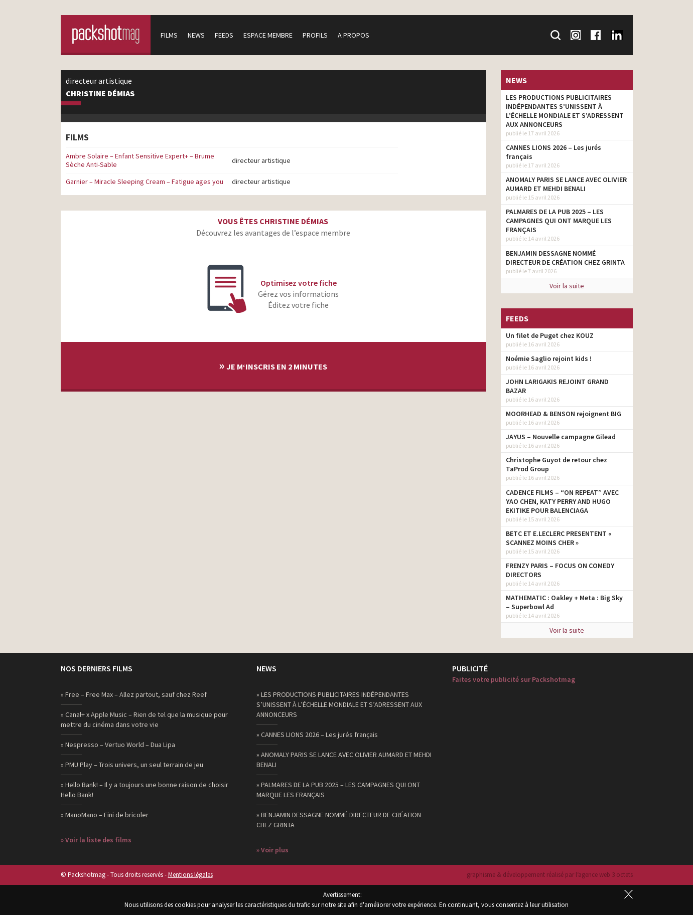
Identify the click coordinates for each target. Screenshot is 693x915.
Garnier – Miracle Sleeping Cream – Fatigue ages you (144, 181)
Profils (315, 35)
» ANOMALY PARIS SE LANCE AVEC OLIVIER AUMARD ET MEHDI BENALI (344, 759)
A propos (354, 35)
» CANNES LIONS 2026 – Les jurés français (317, 734)
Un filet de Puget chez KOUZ (550, 335)
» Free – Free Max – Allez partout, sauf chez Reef (134, 694)
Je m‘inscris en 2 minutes (273, 365)
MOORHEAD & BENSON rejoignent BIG (563, 413)
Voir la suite (566, 285)
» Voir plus (272, 849)
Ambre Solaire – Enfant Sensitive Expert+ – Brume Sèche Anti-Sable (140, 160)
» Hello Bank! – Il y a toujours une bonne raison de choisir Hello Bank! (144, 789)
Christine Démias (100, 93)
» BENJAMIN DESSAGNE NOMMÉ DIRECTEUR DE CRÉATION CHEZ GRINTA (338, 819)
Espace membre (268, 35)
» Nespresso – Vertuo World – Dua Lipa (118, 744)
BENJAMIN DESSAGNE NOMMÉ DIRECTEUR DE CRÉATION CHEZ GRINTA (565, 258)
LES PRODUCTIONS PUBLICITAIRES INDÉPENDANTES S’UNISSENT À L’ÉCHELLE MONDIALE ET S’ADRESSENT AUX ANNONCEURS (565, 111)
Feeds (224, 35)
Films (169, 35)
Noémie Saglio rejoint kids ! (549, 358)
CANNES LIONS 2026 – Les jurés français (553, 152)
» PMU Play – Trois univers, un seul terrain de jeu (132, 764)
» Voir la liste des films (96, 839)
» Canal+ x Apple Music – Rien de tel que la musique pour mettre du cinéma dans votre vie (144, 719)
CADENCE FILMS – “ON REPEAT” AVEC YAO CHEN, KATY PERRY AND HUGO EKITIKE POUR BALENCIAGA (562, 501)
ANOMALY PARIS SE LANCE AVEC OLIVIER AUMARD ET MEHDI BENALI (566, 184)
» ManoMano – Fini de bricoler (105, 814)
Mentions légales (190, 874)
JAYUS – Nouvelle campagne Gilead (561, 436)
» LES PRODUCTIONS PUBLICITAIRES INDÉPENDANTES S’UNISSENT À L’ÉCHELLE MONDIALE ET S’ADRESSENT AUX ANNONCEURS (339, 704)
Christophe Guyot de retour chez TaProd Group (556, 464)
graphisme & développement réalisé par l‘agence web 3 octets (550, 874)
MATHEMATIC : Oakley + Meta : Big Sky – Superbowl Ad (564, 602)
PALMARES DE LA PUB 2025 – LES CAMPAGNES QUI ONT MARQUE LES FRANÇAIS (559, 220)
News (196, 35)
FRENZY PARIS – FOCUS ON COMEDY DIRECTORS (560, 570)
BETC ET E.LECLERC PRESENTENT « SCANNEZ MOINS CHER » (559, 538)
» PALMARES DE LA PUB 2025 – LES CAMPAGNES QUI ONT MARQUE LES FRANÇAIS (338, 789)
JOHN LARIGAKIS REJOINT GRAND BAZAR (557, 386)
